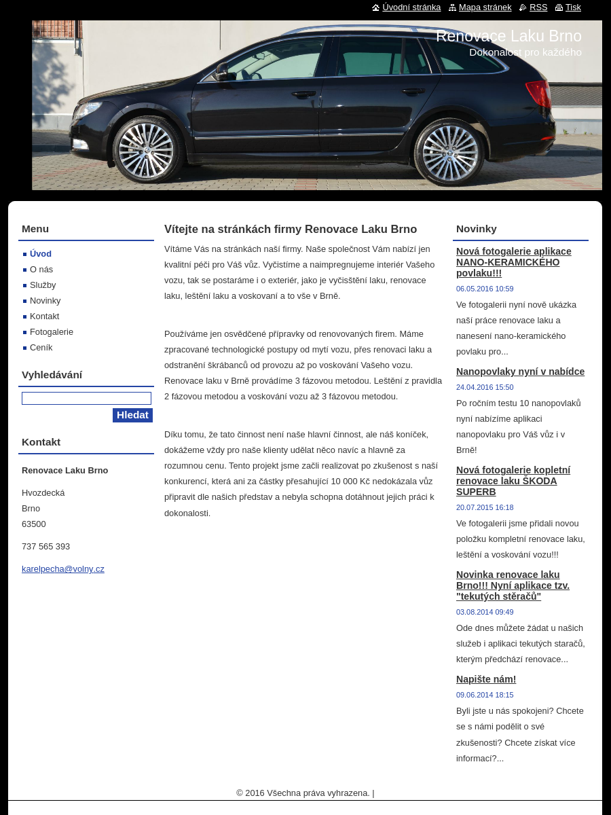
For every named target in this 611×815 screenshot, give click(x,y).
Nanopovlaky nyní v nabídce (520, 371)
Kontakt (44, 316)
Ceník (41, 347)
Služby (43, 285)
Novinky (45, 300)
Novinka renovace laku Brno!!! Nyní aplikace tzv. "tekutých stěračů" (513, 585)
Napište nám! (486, 679)
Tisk (573, 7)
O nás (41, 269)
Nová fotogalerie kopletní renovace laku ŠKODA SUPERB (513, 481)
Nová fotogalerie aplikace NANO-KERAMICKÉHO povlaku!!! (514, 262)
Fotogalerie (51, 332)
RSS (538, 7)
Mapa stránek (485, 7)
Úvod (41, 254)
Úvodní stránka (411, 7)
